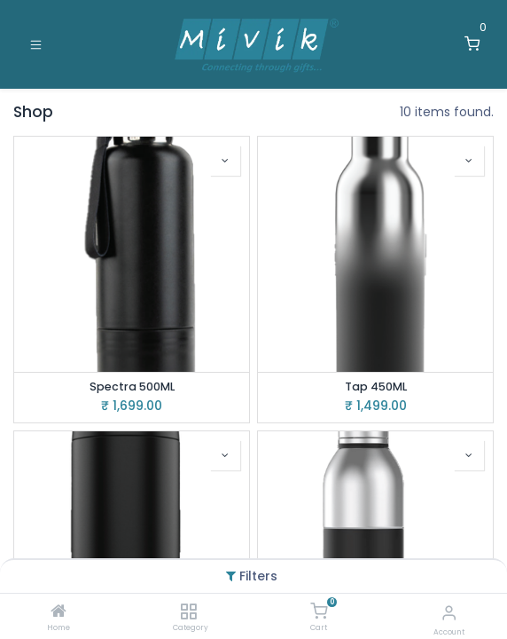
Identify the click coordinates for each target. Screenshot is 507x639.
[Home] (58, 612)
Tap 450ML (376, 386)
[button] (225, 161)
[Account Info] (449, 613)
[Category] (188, 612)
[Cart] (318, 611)
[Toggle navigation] (35, 44)
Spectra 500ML (132, 386)
